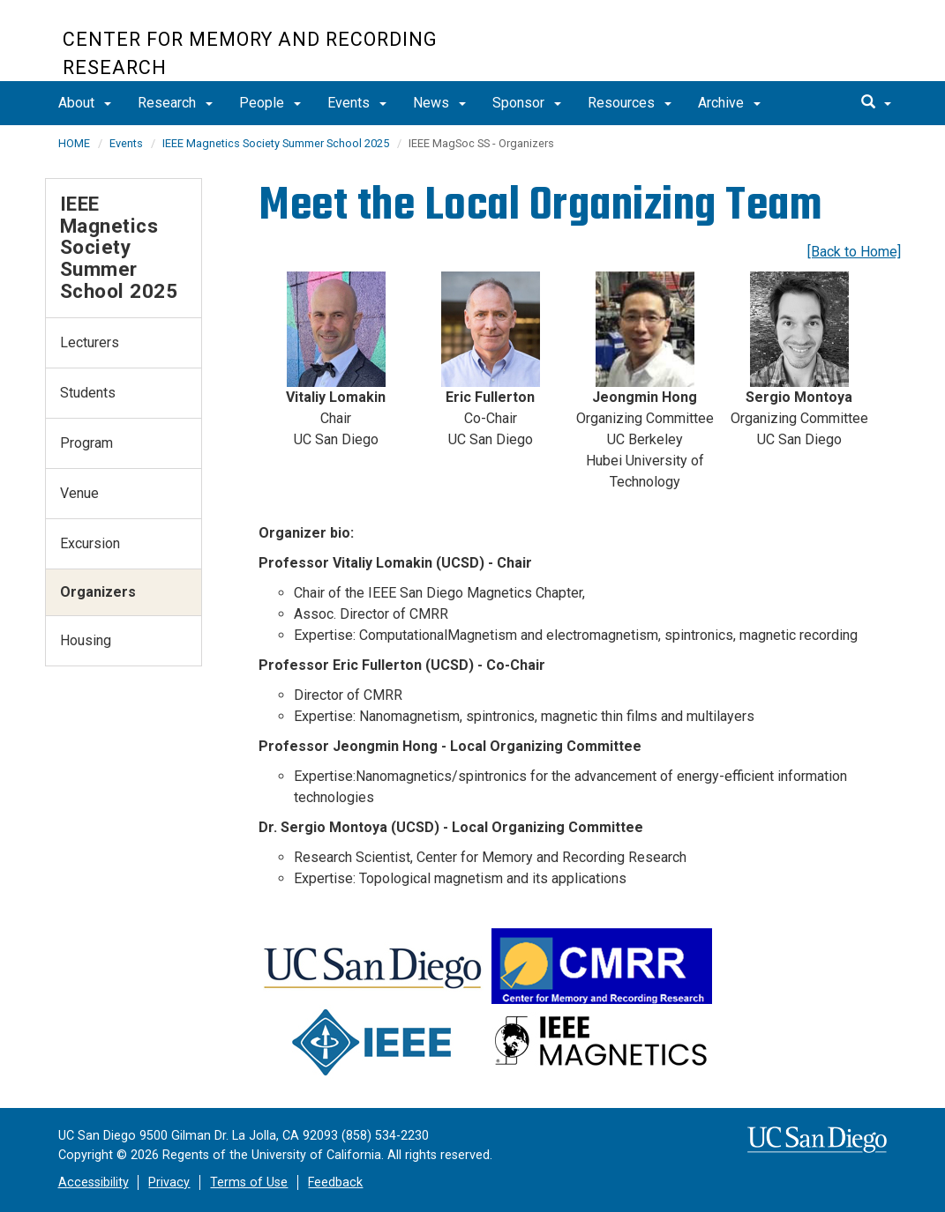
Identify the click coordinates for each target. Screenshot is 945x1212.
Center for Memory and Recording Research (250, 53)
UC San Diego (782, 49)
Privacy (169, 1182)
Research (175, 102)
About (84, 102)
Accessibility (93, 1182)
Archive (729, 102)
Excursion (90, 543)
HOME (74, 143)
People (270, 102)
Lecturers (89, 342)
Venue (79, 493)
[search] (876, 103)
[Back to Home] (854, 251)
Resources (629, 102)
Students (88, 392)
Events (356, 102)
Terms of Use (249, 1182)
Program (86, 443)
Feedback (335, 1182)
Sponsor (526, 102)
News (439, 102)
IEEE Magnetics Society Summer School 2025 (275, 143)
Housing (85, 640)
